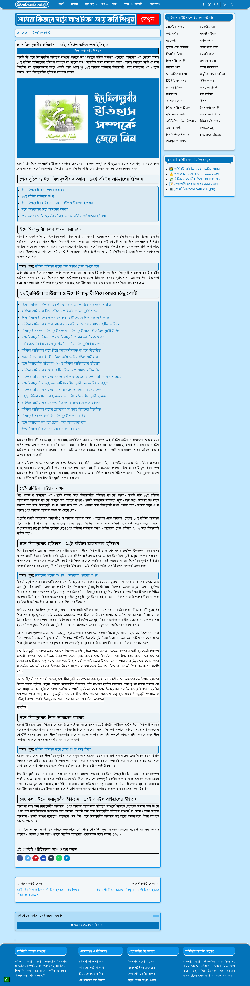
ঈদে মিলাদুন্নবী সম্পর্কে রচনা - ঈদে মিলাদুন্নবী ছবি (53, 422)
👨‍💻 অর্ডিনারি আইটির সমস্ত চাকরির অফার (194, 169)
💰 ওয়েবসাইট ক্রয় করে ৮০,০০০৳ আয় (194, 174)
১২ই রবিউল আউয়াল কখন (38, 196)
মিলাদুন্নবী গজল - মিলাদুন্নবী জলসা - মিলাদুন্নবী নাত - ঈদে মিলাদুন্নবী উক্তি (70, 331)
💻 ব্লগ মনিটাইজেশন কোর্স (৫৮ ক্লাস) (192, 189)
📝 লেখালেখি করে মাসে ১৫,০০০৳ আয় (193, 184)
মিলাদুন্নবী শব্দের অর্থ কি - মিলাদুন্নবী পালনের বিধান (55, 416)
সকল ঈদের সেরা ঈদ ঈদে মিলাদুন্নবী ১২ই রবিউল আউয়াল (60, 357)
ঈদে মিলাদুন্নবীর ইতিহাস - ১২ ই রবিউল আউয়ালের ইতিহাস (61, 363)
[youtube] (216, 4)
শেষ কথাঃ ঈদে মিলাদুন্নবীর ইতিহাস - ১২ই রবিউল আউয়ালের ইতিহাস (64, 216)
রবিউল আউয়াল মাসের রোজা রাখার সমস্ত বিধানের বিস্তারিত (61, 409)
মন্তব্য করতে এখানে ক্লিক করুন (88, 925)
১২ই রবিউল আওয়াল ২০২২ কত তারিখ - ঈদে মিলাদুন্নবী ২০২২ (64, 396)
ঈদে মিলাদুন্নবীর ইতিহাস (87, 51)
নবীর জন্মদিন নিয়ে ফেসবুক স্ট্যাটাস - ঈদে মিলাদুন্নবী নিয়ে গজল (63, 344)
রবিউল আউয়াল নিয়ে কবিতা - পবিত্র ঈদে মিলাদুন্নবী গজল (60, 311)
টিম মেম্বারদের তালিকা (91, 974)
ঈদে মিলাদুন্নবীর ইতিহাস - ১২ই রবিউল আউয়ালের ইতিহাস (57, 203)
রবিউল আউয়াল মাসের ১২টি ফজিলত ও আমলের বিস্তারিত (61, 370)
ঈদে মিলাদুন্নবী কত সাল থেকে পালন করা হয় (51, 429)
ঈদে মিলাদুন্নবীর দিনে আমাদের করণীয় (45, 209)
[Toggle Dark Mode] (224, 4)
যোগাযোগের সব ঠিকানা (92, 980)
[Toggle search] (231, 4)
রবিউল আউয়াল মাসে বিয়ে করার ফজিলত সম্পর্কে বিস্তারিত (61, 350)
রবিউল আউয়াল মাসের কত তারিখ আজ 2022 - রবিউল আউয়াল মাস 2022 (71, 376)
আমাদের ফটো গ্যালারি (91, 968)
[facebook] (203, 4)
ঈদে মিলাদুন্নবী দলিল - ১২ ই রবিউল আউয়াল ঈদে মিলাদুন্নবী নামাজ (66, 305)
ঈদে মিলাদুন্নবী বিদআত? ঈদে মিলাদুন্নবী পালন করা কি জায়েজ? (63, 337)
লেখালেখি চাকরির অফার (141, 974)
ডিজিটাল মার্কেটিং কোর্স (141, 961)
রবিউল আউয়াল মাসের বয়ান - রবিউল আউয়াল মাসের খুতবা (62, 390)
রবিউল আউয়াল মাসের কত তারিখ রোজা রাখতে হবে (67, 266)
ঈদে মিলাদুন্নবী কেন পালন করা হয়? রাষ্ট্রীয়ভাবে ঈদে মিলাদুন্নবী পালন (66, 318)
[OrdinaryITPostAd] (88, 19)
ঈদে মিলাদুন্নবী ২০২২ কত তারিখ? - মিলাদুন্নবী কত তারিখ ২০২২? (65, 383)
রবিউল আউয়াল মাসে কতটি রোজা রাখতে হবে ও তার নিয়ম (61, 403)
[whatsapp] (209, 4)
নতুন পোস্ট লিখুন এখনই (142, 980)
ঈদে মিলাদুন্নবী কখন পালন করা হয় (43, 190)
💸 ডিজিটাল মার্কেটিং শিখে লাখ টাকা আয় (194, 179)
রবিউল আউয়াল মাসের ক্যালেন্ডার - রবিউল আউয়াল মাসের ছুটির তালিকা (71, 324)
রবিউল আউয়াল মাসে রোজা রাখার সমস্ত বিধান (62, 749)
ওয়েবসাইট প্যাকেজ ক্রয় (141, 968)
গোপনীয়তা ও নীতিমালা (91, 961)
